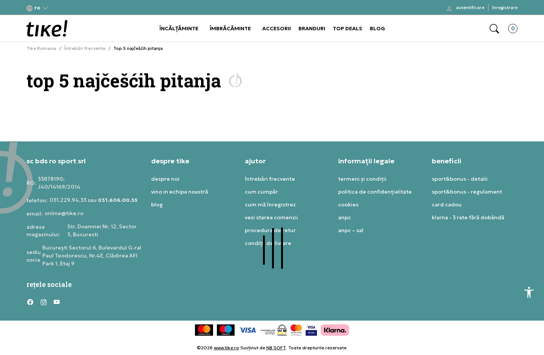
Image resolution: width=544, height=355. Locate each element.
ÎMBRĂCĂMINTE (230, 28)
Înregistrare (505, 7)
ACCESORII (276, 28)
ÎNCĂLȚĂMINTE (178, 28)
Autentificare (470, 7)
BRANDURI (311, 28)
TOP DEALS (347, 28)
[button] (37, 8)
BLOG (377, 28)
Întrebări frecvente (84, 48)
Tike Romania (41, 48)
